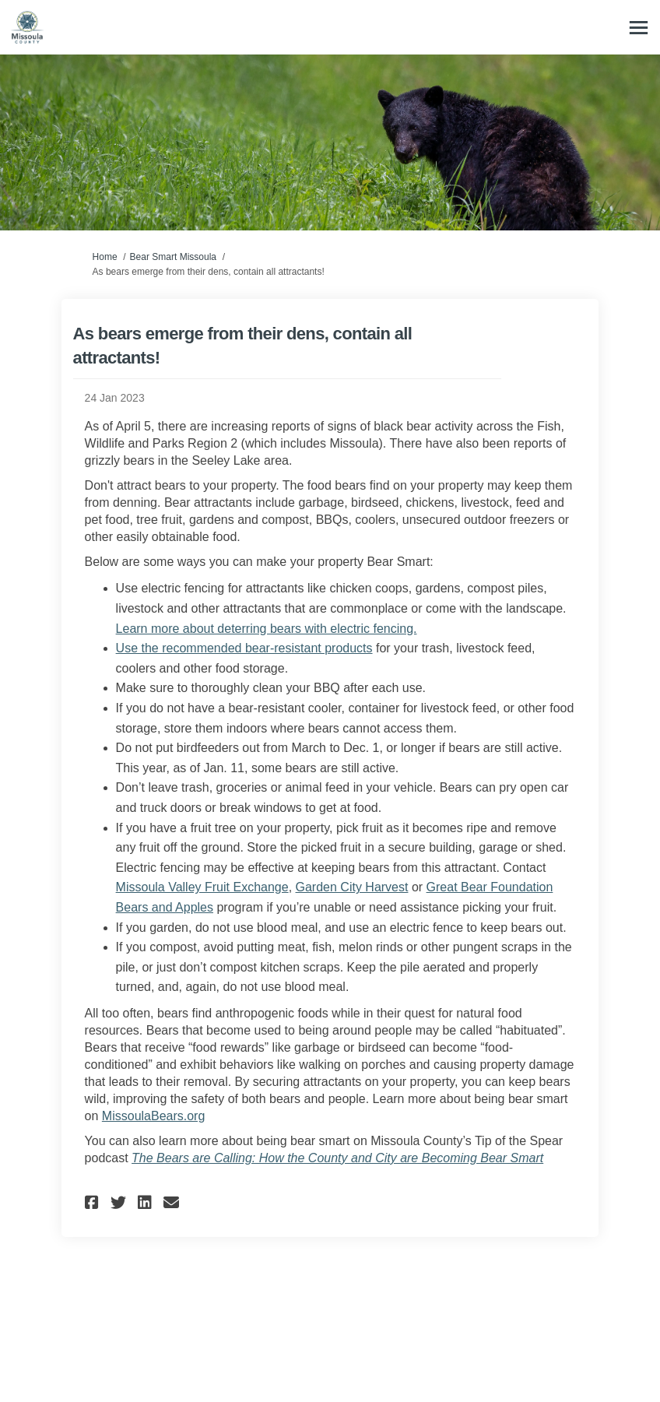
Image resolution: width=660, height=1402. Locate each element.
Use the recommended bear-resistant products (244, 648)
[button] (94, 1202)
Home (105, 256)
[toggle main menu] (638, 27)
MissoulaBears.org (153, 1116)
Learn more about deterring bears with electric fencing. (266, 628)
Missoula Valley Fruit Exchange (202, 887)
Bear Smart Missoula (173, 256)
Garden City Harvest (352, 887)
